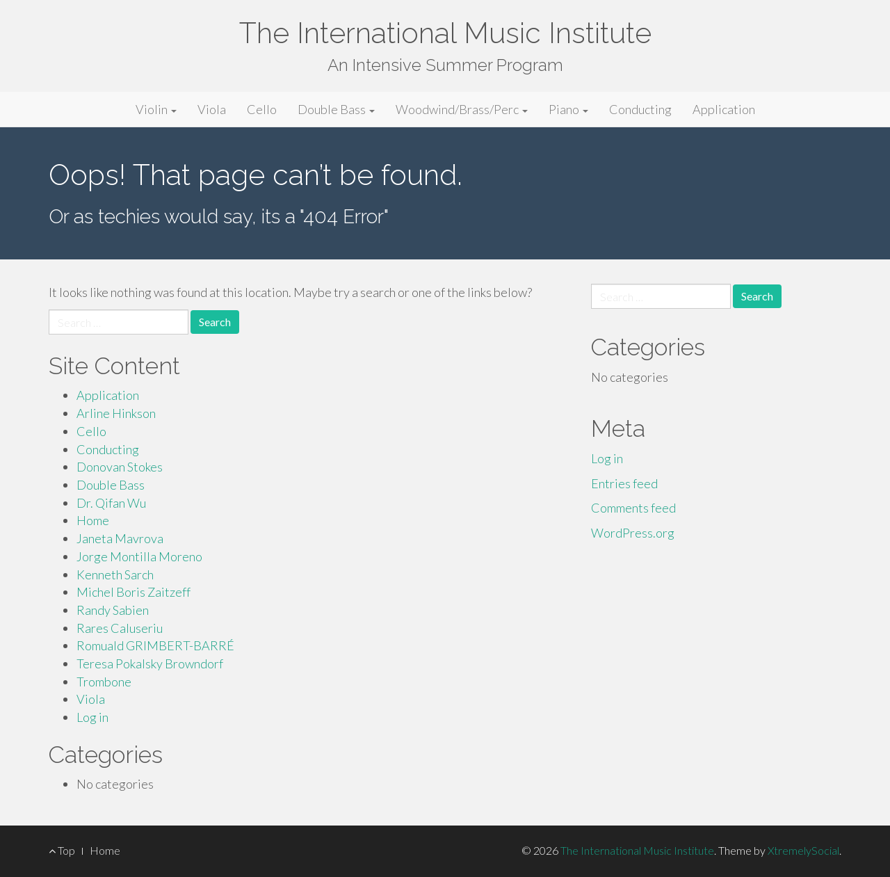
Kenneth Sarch (115, 574)
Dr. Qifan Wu (111, 502)
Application (724, 109)
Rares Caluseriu (119, 628)
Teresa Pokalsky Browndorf (149, 663)
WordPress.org (632, 532)
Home (92, 520)
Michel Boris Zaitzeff (133, 592)
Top (62, 850)
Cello (262, 109)
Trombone (103, 681)
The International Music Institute (445, 33)
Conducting (640, 109)
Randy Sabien (112, 610)
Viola (211, 109)
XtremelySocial (803, 850)
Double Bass (336, 109)
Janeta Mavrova (119, 538)
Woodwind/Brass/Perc (462, 109)
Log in (92, 717)
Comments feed (633, 507)
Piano (568, 109)
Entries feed (624, 483)
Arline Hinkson (116, 413)
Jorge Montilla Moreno (139, 556)
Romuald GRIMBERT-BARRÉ (155, 645)
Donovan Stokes (119, 466)
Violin (156, 109)
